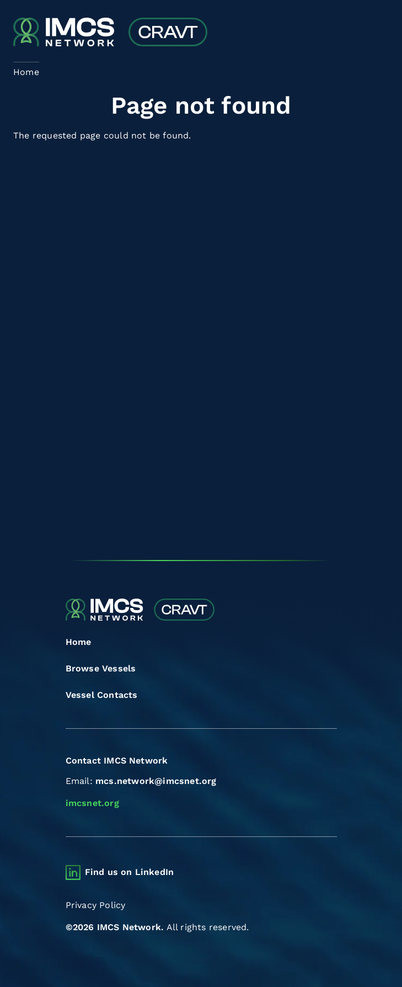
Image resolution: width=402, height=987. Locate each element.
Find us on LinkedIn (129, 872)
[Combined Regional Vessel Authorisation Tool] (110, 33)
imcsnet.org (92, 803)
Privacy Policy (96, 905)
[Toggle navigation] (379, 33)
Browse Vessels (101, 668)
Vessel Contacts (102, 695)
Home (79, 642)
